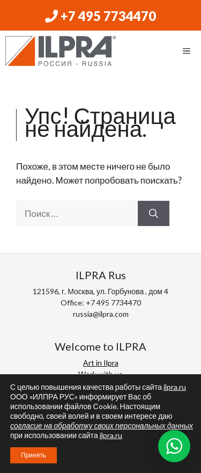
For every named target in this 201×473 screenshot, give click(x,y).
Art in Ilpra (100, 362)
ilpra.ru (174, 386)
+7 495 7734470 (100, 16)
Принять (33, 455)
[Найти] (153, 214)
